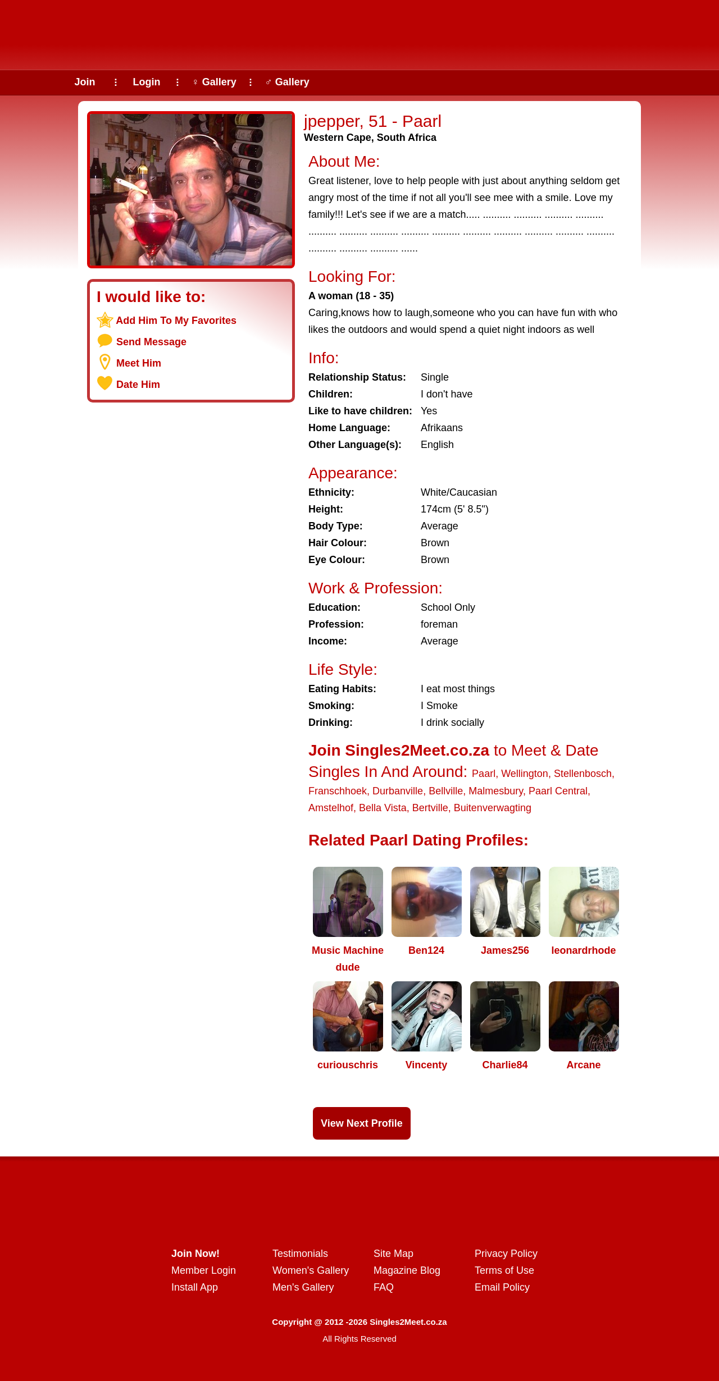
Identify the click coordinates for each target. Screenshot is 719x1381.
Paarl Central (558, 791)
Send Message (151, 341)
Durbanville (397, 791)
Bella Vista (383, 807)
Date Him (138, 384)
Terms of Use (504, 1270)
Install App (194, 1287)
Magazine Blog (407, 1270)
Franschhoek (337, 791)
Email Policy (502, 1287)
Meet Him (138, 363)
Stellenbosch (583, 773)
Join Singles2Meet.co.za (398, 750)
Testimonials (300, 1253)
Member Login (203, 1270)
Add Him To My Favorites (176, 320)
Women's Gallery (310, 1270)
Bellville (446, 791)
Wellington (524, 773)
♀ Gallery (214, 82)
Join (84, 82)
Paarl (483, 773)
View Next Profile (362, 1123)
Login (147, 82)
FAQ (384, 1287)
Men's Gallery (303, 1287)
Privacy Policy (506, 1253)
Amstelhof (330, 807)
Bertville (430, 807)
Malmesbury (495, 791)
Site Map (393, 1253)
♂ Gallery (287, 82)
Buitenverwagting (492, 807)
